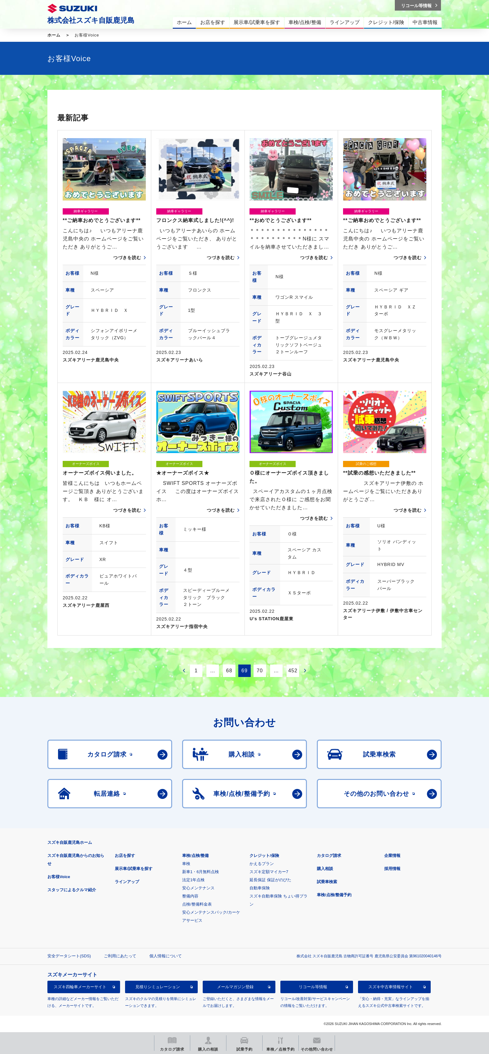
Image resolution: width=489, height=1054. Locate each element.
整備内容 (190, 896)
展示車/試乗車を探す (134, 868)
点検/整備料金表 (197, 904)
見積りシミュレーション (157, 986)
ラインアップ (127, 881)
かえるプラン (261, 863)
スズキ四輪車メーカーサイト (80, 986)
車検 (186, 863)
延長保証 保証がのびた (270, 880)
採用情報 (392, 868)
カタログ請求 (329, 855)
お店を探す (125, 855)
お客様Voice (58, 876)
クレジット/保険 (264, 855)
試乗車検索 (327, 881)
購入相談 (325, 868)
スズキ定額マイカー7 (268, 871)
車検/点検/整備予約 (334, 894)
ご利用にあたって (120, 956)
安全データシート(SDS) (69, 956)
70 (260, 670)
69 (244, 670)
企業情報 (392, 855)
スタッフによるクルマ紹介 (71, 889)
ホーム (54, 35)
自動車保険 (259, 888)
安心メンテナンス (198, 888)
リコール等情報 (313, 986)
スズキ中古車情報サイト (390, 986)
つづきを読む (127, 257)
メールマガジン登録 (235, 986)
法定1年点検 (193, 880)
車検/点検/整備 (195, 855)
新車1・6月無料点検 (200, 871)
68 (229, 670)
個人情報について (165, 956)
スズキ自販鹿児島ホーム (69, 842)
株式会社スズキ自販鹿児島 (90, 20)
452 (293, 670)
